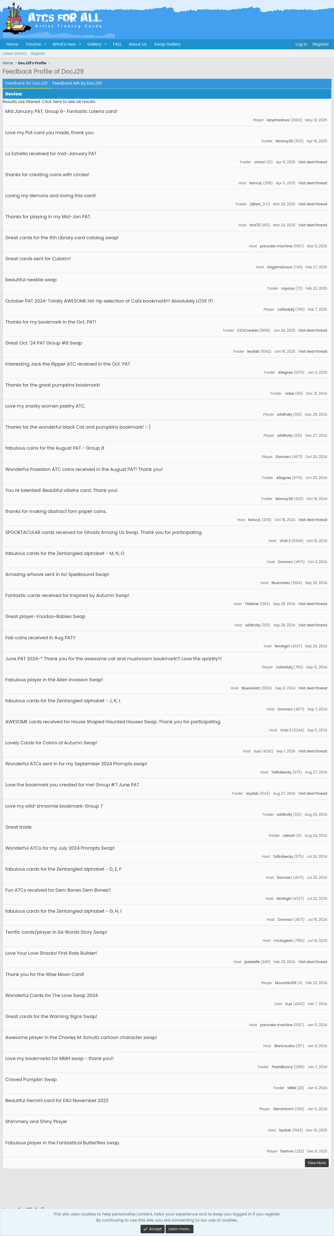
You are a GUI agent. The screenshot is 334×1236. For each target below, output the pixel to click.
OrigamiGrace (279, 267)
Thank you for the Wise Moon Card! (44, 974)
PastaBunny (282, 1066)
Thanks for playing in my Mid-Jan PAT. (48, 216)
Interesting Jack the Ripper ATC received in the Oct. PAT (67, 364)
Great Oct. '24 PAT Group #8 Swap (43, 343)
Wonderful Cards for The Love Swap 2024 (51, 995)
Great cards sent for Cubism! (38, 258)
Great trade (18, 827)
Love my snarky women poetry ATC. (45, 406)
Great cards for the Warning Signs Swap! (51, 1016)
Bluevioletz (281, 582)
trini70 (255, 225)
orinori (259, 162)
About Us (138, 44)
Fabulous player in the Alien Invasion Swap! (54, 679)
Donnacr (283, 456)
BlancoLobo (284, 1045)
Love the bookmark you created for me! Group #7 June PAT (72, 785)
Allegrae (285, 372)
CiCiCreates (247, 330)
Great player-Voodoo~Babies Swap (45, 616)
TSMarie (252, 603)
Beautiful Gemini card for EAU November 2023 (56, 1100)
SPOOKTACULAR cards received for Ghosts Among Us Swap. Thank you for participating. (104, 532)
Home (12, 44)
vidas (290, 393)
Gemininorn (283, 1108)
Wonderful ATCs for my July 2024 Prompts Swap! (60, 848)
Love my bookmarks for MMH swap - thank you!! (59, 1058)
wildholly (285, 414)
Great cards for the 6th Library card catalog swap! (62, 237)
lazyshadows (278, 120)
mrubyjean (283, 940)
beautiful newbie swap (31, 279)
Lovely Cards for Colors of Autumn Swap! (51, 743)
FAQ (117, 44)
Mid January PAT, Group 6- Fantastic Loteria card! (61, 111)
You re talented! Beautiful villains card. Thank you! (61, 490)
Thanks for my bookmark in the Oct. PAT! (50, 322)
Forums (33, 44)
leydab (253, 351)
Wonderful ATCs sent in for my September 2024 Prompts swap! (76, 764)
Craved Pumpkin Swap (31, 1079)
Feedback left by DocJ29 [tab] (77, 83)
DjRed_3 (257, 204)
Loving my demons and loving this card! (50, 195)
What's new (64, 44)
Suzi (257, 751)
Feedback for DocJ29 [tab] (26, 83)
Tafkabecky (281, 772)
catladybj (285, 309)
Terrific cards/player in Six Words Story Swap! (56, 932)
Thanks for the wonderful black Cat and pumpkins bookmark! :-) (78, 427)
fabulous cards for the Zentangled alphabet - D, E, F (63, 869)
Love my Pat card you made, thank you (49, 132)
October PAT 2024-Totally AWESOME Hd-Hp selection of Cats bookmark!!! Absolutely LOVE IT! (109, 301)
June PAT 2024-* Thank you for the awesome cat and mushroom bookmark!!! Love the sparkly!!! (113, 658)
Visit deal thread (312, 162)
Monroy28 (284, 141)
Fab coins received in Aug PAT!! (40, 637)
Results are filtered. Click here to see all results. (49, 102)
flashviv (287, 1151)
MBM (291, 1087)
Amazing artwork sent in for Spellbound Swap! (57, 574)
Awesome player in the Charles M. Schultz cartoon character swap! (81, 1037)
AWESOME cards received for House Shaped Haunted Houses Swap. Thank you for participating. (113, 722)
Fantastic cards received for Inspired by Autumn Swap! (67, 595)
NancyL (255, 183)
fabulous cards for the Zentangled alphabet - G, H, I (63, 911)
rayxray (288, 288)
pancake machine (276, 246)
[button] (45, 44)
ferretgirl (282, 646)
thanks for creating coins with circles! (47, 174)
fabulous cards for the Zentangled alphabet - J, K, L (63, 700)
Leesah (289, 835)
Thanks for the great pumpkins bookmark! (52, 385)
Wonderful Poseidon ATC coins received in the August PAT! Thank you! (84, 469)
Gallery (94, 44)
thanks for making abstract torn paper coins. (55, 511)
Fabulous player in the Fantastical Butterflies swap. (62, 1143)
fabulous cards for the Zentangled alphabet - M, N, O (64, 553)
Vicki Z (285, 540)
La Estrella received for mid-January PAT (51, 153)
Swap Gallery (167, 44)
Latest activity (15, 53)
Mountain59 (285, 982)
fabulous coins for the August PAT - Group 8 (54, 448)
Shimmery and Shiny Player (36, 1121)
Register (38, 53)
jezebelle (252, 961)
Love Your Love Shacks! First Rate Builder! (51, 953)
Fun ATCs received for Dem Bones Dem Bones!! (58, 890)
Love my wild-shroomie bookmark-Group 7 (54, 806)
